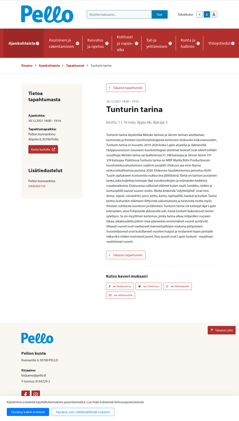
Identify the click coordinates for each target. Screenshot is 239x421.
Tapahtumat (75, 65)
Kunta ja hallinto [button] (189, 43)
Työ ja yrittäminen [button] (158, 43)
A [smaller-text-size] (199, 14)
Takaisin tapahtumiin (126, 88)
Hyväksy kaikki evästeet (28, 412)
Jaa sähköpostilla (120, 295)
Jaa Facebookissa (120, 286)
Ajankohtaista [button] (23, 43)
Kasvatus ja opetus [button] (97, 43)
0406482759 (36, 186)
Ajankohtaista (49, 65)
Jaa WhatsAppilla (177, 286)
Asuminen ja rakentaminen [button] (63, 43)
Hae (159, 14)
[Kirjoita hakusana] (119, 14)
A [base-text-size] (207, 14)
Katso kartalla (43, 149)
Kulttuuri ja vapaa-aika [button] (126, 43)
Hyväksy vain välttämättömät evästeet (83, 412)
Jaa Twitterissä (148, 286)
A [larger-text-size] (214, 14)
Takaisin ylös (221, 330)
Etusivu (26, 65)
